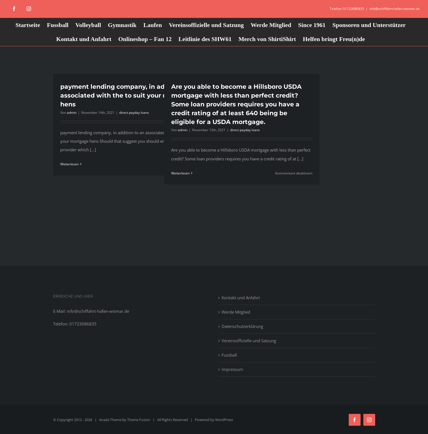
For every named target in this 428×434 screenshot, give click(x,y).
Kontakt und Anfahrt (241, 297)
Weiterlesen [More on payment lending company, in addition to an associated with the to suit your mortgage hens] (69, 164)
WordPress (224, 419)
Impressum (232, 369)
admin (72, 112)
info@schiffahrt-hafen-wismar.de (394, 8)
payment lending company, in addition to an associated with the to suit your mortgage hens (130, 95)
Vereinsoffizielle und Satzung (249, 340)
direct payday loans (134, 112)
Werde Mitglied (236, 312)
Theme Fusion (138, 419)
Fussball (229, 355)
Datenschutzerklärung (242, 326)
